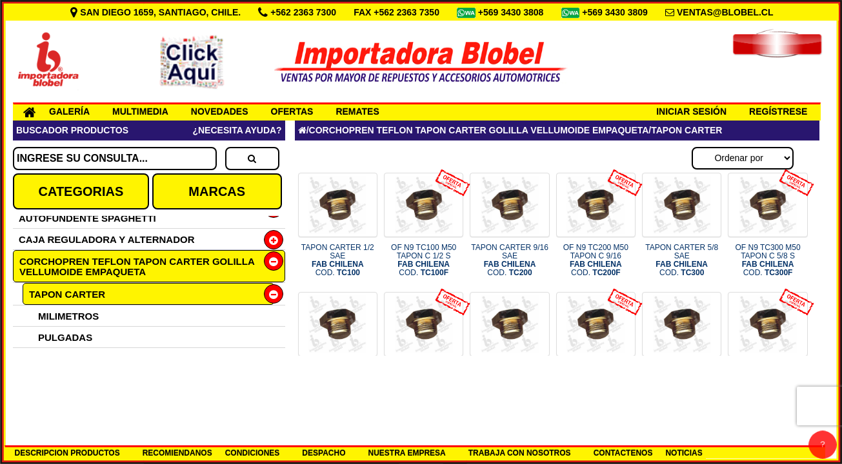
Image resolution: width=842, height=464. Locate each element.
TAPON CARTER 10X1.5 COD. (682, 379)
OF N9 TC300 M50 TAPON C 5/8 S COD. (767, 260)
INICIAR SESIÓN (691, 111)
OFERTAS (292, 111)
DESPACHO (323, 453)
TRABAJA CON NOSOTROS (519, 453)
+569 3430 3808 (512, 12)
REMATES (357, 111)
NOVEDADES (219, 111)
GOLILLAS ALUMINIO (78, 358)
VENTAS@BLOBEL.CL (725, 12)
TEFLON (47, 379)
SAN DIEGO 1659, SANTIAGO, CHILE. (156, 12)
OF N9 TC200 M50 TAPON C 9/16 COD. (595, 260)
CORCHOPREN (63, 401)
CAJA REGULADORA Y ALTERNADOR (107, 239)
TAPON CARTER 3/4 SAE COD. (337, 379)
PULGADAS (65, 337)
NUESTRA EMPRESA (406, 453)
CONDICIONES (252, 453)
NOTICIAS (683, 453)
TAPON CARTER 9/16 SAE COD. (509, 260)
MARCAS (216, 191)
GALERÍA (69, 111)
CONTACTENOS (623, 453)
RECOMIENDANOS (177, 453)
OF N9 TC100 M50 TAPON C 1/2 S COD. (423, 260)
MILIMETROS (68, 316)
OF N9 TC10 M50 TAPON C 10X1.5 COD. (767, 379)
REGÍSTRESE (778, 111)
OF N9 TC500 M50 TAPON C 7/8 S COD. (595, 379)
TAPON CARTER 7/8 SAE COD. (510, 379)
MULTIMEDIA (140, 111)
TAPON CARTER (67, 294)
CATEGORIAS (80, 191)
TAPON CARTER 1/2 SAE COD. (337, 260)
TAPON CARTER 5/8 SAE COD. (681, 260)
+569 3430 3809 (616, 12)
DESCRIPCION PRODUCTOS (67, 453)
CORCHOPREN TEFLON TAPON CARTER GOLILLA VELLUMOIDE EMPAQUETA (137, 266)
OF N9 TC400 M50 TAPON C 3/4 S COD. (423, 379)
